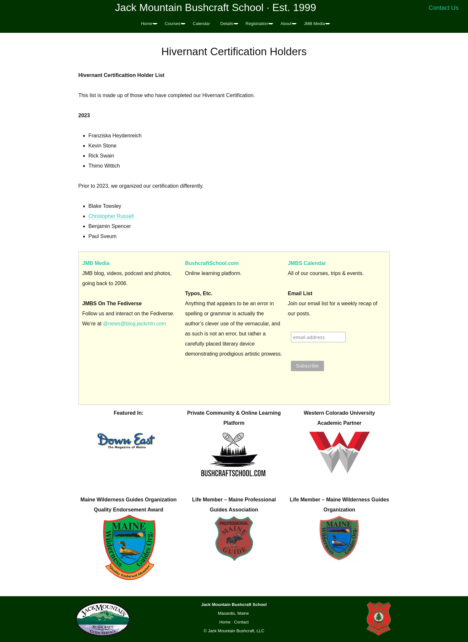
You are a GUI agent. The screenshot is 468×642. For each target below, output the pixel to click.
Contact (241, 622)
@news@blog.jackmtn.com (134, 323)
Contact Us (444, 7)
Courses (172, 23)
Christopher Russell (111, 216)
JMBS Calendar (307, 263)
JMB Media (314, 23)
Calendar (201, 23)
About (286, 23)
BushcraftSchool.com (212, 263)
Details (226, 23)
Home (146, 23)
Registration (257, 23)
